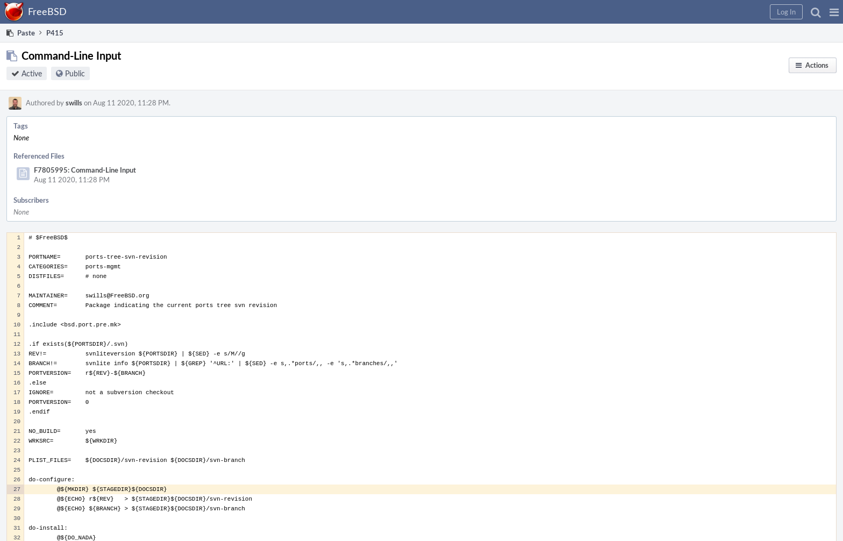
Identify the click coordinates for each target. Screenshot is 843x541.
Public (75, 73)
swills (74, 103)
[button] (834, 12)
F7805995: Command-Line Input (85, 170)
